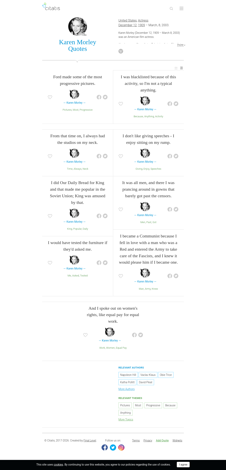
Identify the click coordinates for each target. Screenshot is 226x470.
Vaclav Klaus (148, 374)
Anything (149, 116)
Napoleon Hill (128, 374)
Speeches (156, 168)
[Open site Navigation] (181, 8)
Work (102, 347)
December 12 (127, 25)
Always (78, 168)
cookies (58, 464)
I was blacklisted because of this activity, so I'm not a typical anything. (148, 83)
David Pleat (145, 382)
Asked (75, 275)
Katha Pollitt (127, 382)
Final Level (90, 440)
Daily (85, 228)
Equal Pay (121, 347)
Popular (77, 228)
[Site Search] (171, 8)
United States (127, 20)
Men (142, 222)
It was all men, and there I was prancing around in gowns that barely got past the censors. (148, 189)
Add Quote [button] (162, 440)
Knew (155, 288)
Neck (85, 168)
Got (154, 222)
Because (138, 116)
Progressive (86, 109)
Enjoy (146, 168)
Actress (143, 20)
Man (141, 288)
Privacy (148, 440)
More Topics (125, 419)
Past (149, 222)
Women (110, 347)
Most (75, 109)
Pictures (67, 109)
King (69, 228)
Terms (136, 440)
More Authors (126, 389)
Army (148, 288)
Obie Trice (166, 374)
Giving (139, 168)
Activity (159, 116)
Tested (84, 275)
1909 (141, 25)
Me (69, 275)
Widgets (177, 440)
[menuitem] (176, 68)
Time (70, 168)
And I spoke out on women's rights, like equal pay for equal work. (113, 315)
